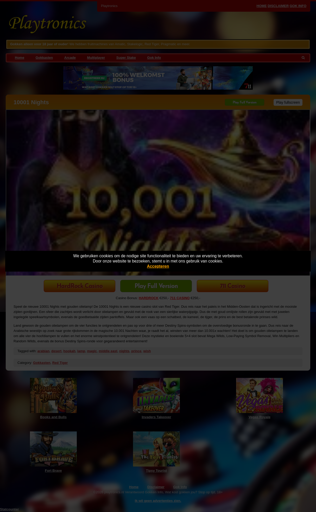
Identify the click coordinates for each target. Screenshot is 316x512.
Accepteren (158, 266)
